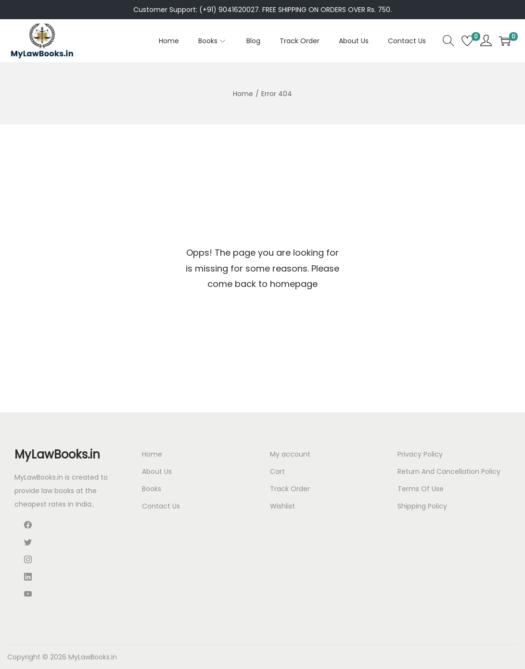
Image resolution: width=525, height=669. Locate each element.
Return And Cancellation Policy (448, 471)
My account (290, 454)
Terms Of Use (420, 489)
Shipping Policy (422, 506)
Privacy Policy (420, 454)
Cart (277, 471)
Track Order (290, 489)
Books (151, 489)
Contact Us (161, 506)
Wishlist (282, 506)
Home (243, 94)
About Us (157, 471)
